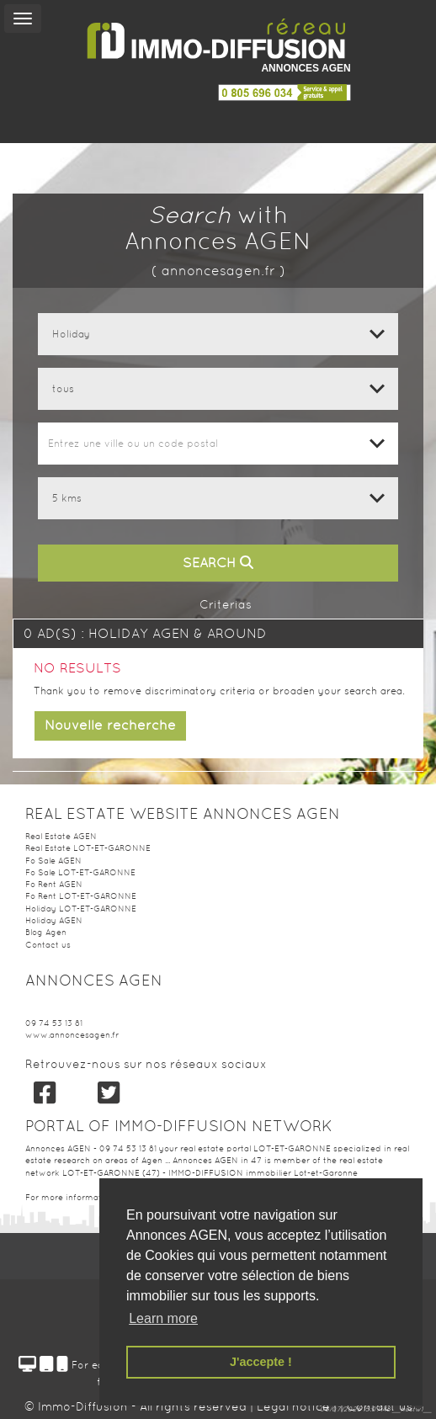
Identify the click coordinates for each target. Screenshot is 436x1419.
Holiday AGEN (53, 920)
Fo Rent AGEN (53, 884)
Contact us (48, 944)
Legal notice (295, 1406)
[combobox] (218, 444)
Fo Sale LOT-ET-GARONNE (80, 872)
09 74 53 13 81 (53, 1023)
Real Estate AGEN (61, 836)
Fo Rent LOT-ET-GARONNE (80, 896)
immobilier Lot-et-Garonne (302, 1172)
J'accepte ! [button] (261, 1362)
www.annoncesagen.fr (72, 1034)
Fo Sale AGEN (53, 860)
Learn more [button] (163, 1318)
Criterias (218, 604)
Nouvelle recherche (110, 725)
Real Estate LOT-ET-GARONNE (88, 848)
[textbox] (218, 444)
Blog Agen (45, 932)
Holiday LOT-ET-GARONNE (80, 908)
